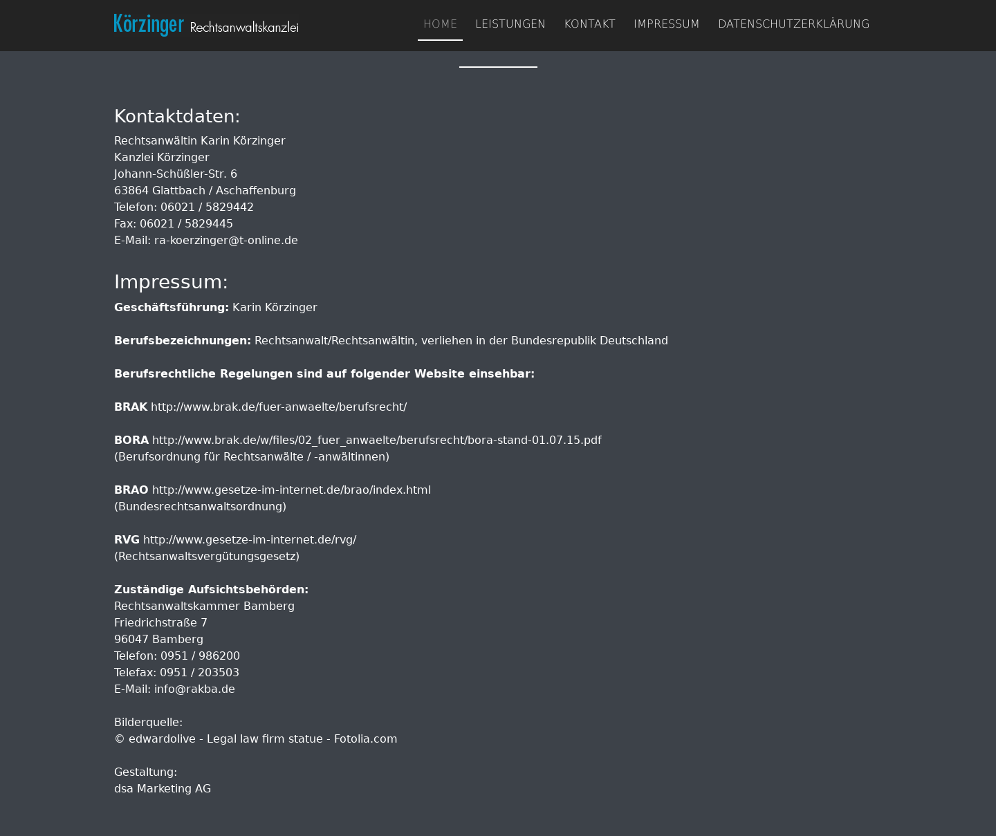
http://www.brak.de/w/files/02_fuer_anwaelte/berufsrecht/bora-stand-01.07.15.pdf (377, 440)
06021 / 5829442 (207, 207)
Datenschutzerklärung (793, 23)
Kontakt (590, 23)
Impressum (667, 23)
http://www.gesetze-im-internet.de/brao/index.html (291, 489)
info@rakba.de (194, 689)
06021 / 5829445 (186, 223)
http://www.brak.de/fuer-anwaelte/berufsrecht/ (279, 407)
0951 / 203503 (199, 672)
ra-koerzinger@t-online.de (226, 240)
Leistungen (510, 23)
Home (440, 23)
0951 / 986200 (200, 655)
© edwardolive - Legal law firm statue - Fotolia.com (256, 738)
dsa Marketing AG (162, 788)
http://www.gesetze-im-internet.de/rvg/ (249, 539)
